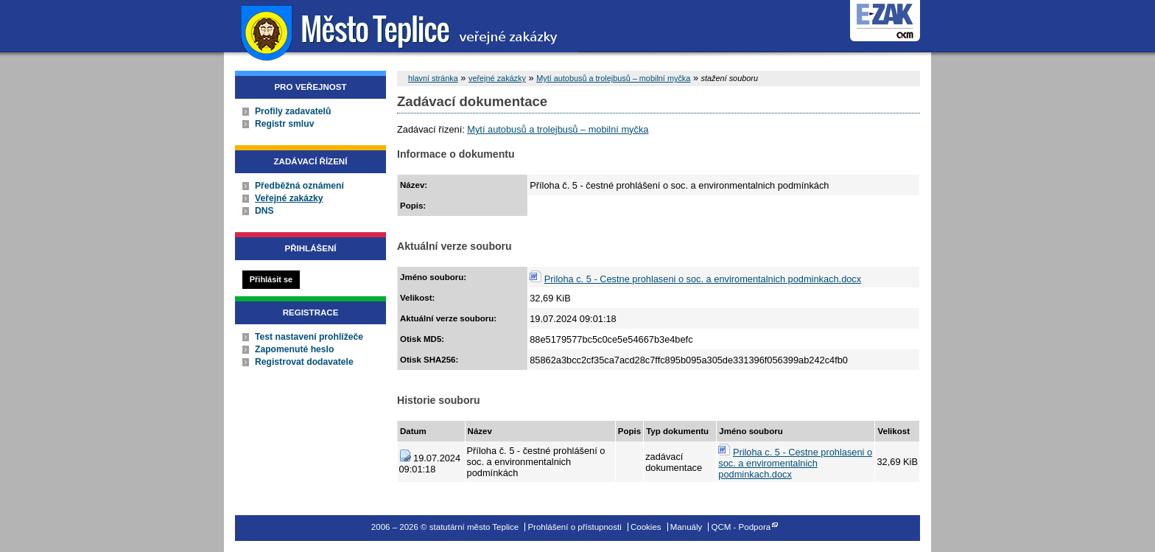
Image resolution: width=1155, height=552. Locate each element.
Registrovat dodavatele (304, 362)
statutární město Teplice (401, 31)
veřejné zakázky (497, 78)
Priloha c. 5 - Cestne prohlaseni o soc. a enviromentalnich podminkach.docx (702, 278)
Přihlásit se (271, 279)
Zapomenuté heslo (294, 349)
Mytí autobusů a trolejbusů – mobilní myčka (613, 78)
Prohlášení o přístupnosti (574, 527)
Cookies (646, 527)
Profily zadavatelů (293, 111)
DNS (264, 211)
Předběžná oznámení (299, 186)
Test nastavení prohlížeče (309, 337)
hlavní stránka (433, 78)
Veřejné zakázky (289, 198)
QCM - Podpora (741, 527)
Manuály (686, 527)
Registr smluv (284, 124)
